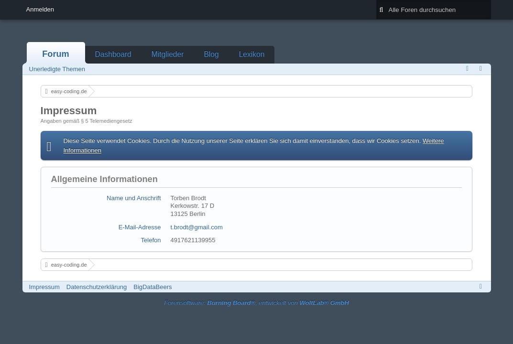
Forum (55, 54)
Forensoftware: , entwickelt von (256, 302)
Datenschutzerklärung (96, 286)
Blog (211, 54)
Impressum (44, 286)
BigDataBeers (152, 286)
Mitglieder (168, 54)
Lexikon (252, 54)
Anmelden (40, 9)
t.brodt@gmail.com (197, 227)
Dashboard (113, 54)
